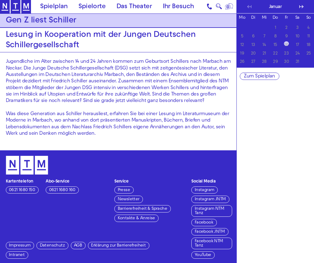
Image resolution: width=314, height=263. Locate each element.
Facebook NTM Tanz (209, 243)
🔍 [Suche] (218, 8)
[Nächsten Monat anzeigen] (301, 6)
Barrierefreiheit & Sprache (142, 209)
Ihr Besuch (178, 7)
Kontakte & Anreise (136, 218)
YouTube (203, 255)
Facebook (204, 223)
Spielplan (54, 7)
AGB (78, 246)
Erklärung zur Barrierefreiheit (118, 246)
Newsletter (129, 199)
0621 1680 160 (62, 190)
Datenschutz (52, 246)
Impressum (20, 246)
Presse (124, 190)
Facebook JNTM (210, 232)
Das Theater (134, 7)
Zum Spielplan (259, 76)
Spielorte (91, 7)
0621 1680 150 (22, 190)
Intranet (17, 255)
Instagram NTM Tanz (209, 211)
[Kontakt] (209, 6)
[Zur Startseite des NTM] (15, 7)
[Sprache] (229, 6)
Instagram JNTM (210, 199)
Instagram (204, 190)
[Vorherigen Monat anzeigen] (249, 6)
